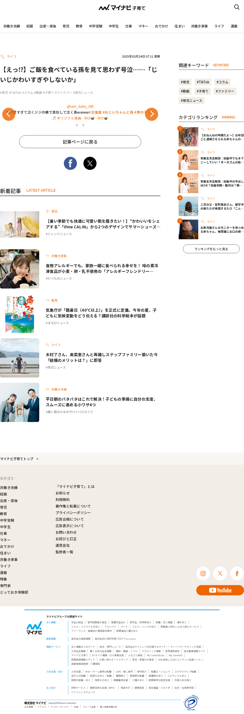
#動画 (38, 92)
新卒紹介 (142, 671)
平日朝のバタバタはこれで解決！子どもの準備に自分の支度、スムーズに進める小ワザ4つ (102, 401)
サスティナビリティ (60, 706)
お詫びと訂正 (66, 538)
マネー (143, 26)
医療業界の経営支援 (159, 680)
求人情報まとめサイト (83, 646)
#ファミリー (63, 92)
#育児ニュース (83, 92)
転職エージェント (160, 671)
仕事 (128, 26)
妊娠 (29, 26)
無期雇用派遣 (121, 680)
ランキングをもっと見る (211, 249)
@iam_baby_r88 (80, 106)
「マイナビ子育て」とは (75, 486)
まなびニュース (58, 323)
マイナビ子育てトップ (16, 458)
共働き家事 (199, 26)
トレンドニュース (60, 234)
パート (124, 626)
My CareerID (175, 655)
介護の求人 (138, 680)
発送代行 (125, 687)
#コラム (27, 92)
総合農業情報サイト (194, 651)
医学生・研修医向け (140, 622)
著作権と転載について (73, 506)
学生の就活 (77, 622)
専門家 (5, 585)
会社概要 (28, 706)
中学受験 (95, 26)
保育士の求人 (102, 680)
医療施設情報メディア (83, 659)
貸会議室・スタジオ (159, 687)
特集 (3, 579)
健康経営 (139, 687)
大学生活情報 (78, 651)
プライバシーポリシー (73, 512)
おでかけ (161, 26)
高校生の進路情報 (80, 638)
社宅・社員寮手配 (184, 687)
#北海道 (95, 112)
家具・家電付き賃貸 (143, 659)
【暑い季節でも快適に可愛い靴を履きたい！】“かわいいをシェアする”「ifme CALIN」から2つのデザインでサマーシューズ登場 (103, 223)
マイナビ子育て (79, 655)
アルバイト (110, 626)
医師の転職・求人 (80, 680)
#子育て (48, 92)
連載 (234, 26)
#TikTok (15, 92)
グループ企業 (89, 706)
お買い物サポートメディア (113, 659)
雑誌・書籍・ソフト (126, 651)
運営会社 (63, 545)
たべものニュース (60, 278)
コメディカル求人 (176, 675)
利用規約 (63, 499)
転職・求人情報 (164, 622)
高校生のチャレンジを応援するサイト (145, 646)
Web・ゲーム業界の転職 (98, 671)
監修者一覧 (64, 551)
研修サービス (78, 687)
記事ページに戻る (80, 141)
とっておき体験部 (14, 592)
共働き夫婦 (11, 26)
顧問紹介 (120, 675)
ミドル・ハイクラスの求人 (85, 626)
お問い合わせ (66, 532)
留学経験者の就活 (97, 622)
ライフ (219, 26)
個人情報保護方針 (108, 706)
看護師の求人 (156, 675)
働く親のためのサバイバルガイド (70, 412)
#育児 (4, 92)
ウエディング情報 (151, 651)
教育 (79, 26)
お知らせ (63, 492)
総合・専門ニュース (110, 646)
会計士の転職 (78, 675)
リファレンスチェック (83, 692)
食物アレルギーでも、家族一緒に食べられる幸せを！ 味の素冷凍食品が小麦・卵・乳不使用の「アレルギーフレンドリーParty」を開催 (102, 268)
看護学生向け (118, 622)
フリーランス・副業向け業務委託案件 (91, 630)
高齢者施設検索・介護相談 (85, 663)
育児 (66, 26)
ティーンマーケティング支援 (185, 646)
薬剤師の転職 (137, 675)
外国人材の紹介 (183, 680)
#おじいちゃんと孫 (118, 112)
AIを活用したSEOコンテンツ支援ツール (179, 659)
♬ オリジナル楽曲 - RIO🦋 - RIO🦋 (80, 118)
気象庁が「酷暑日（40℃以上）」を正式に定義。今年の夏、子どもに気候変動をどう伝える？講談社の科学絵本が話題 (101, 312)
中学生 (114, 26)
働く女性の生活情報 (101, 651)
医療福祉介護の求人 (127, 630)
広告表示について (70, 525)
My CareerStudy (155, 655)
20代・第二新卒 (124, 671)
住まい (180, 26)
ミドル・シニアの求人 (144, 626)
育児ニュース (57, 367)
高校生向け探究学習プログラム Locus (115, 638)
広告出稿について (70, 519)
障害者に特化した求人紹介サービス (180, 626)
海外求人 (181, 622)
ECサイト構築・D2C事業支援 (108, 655)
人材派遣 (76, 671)
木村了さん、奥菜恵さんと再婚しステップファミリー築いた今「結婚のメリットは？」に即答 (102, 357)
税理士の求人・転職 (101, 675)
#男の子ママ (144, 112)
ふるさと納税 (135, 655)
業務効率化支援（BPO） (103, 687)
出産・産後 (47, 26)
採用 (76, 706)
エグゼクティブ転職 (185, 671)
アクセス (41, 706)
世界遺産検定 (172, 651)
